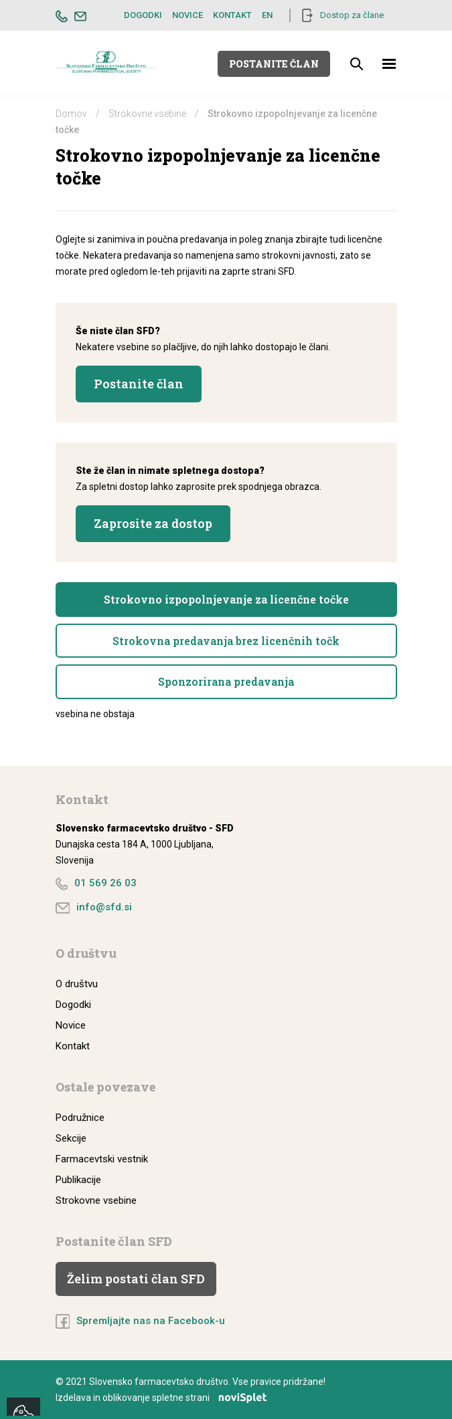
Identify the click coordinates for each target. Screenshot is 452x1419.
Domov (71, 113)
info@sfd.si (104, 907)
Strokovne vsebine (147, 113)
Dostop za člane (352, 15)
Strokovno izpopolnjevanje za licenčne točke (226, 599)
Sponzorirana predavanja (226, 681)
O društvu (77, 984)
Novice (187, 15)
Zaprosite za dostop (153, 523)
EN (267, 15)
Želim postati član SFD (136, 1279)
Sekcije (71, 1138)
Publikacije (78, 1180)
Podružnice (80, 1118)
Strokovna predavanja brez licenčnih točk (226, 641)
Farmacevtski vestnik (102, 1159)
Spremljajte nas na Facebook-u (150, 1321)
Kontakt (232, 15)
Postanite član (274, 63)
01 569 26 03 (105, 883)
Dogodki (143, 15)
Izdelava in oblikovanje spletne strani (166, 1397)
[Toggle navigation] (389, 64)
